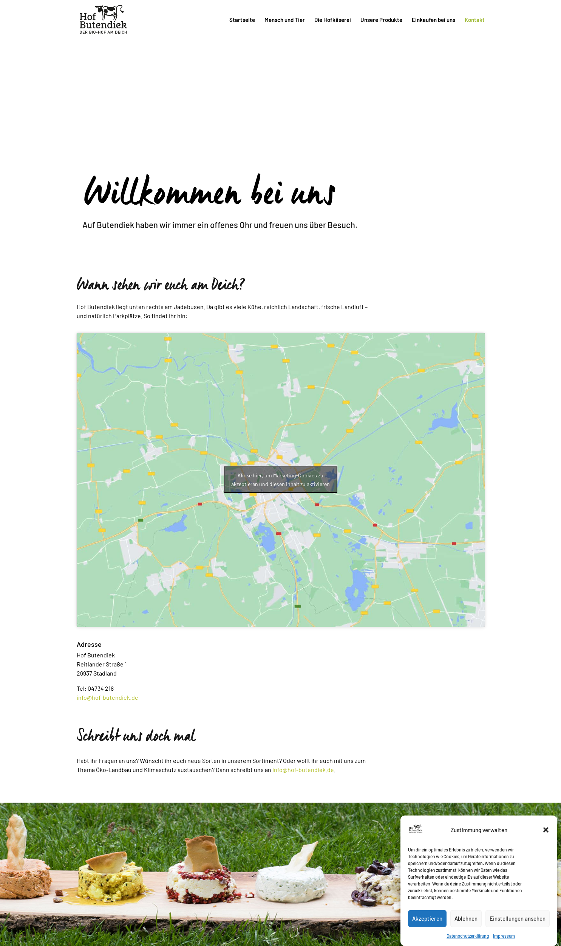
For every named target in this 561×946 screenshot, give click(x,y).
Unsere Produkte (381, 20)
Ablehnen (466, 928)
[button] (546, 839)
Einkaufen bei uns (433, 20)
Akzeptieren (427, 928)
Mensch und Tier (284, 20)
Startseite (242, 20)
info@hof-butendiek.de (107, 697)
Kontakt (475, 20)
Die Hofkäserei (332, 20)
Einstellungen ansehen (518, 928)
